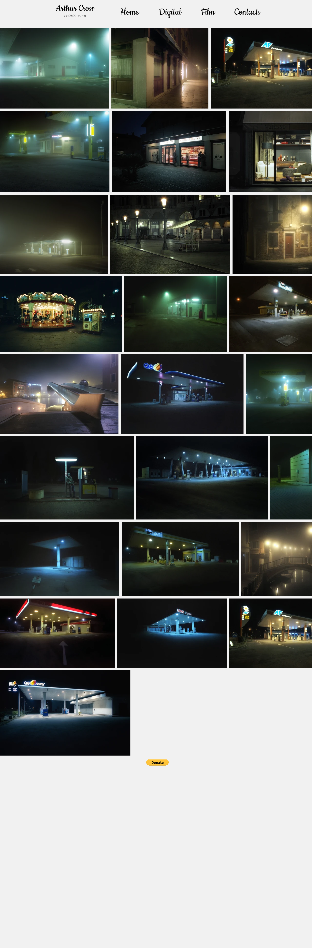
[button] (157, 762)
